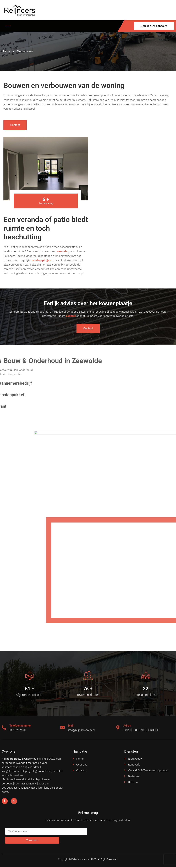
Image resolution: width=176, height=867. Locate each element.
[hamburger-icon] (8, 26)
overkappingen (41, 260)
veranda (62, 251)
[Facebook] (5, 801)
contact (71, 315)
